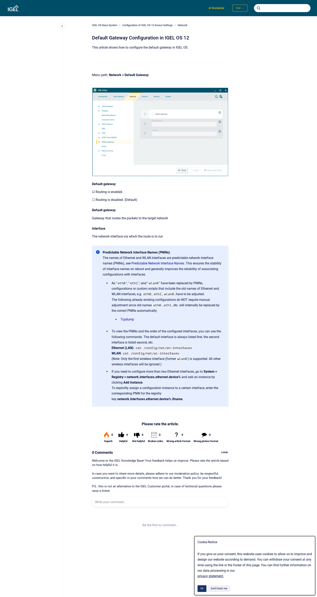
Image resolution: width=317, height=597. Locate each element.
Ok (202, 588)
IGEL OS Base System (104, 25)
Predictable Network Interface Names (157, 263)
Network (182, 25)
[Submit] (258, 8)
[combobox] (282, 8)
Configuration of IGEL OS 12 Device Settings (147, 25)
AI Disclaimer (216, 8)
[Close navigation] (62, 26)
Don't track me (219, 588)
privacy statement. (211, 576)
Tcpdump (127, 319)
